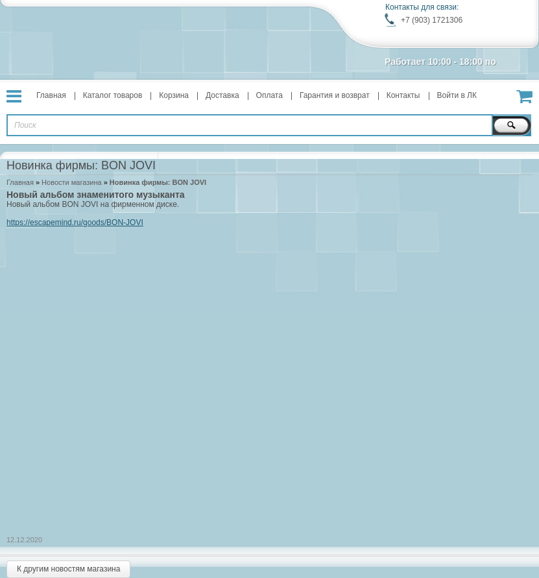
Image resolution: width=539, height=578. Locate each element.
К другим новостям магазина (68, 568)
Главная (51, 95)
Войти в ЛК (457, 95)
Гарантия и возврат (335, 95)
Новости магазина (71, 182)
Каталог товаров (113, 95)
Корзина (174, 95)
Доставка (222, 95)
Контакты (403, 95)
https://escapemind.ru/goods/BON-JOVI (74, 222)
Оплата (269, 95)
